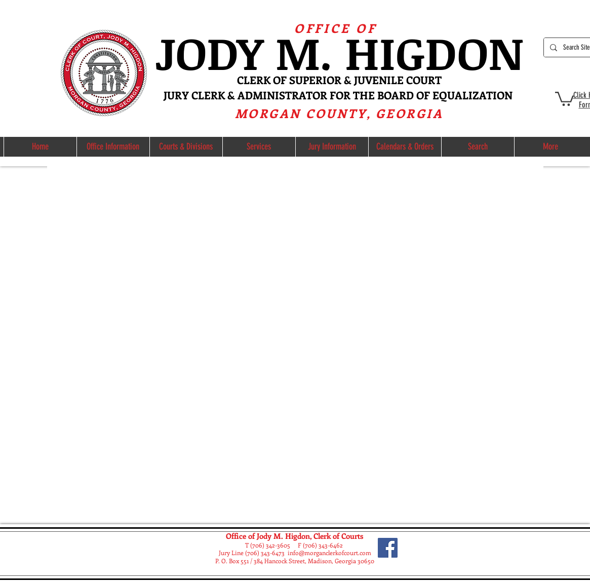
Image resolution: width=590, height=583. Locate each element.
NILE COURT (410, 79)
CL (243, 79)
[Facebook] (388, 548)
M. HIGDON (399, 52)
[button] (564, 98)
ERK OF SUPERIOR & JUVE (314, 79)
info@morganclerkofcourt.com (329, 553)
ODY (225, 52)
